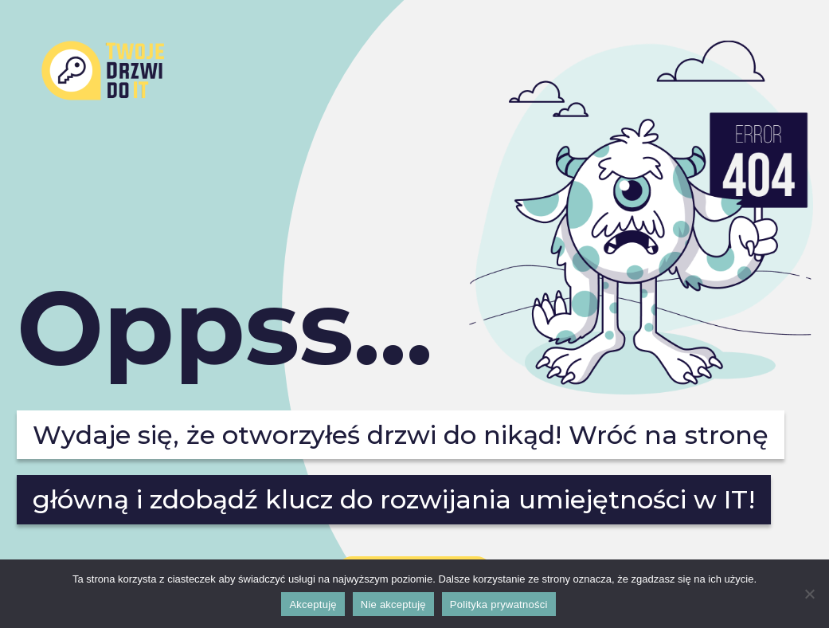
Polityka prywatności (499, 604)
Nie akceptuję (393, 604)
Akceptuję (312, 604)
